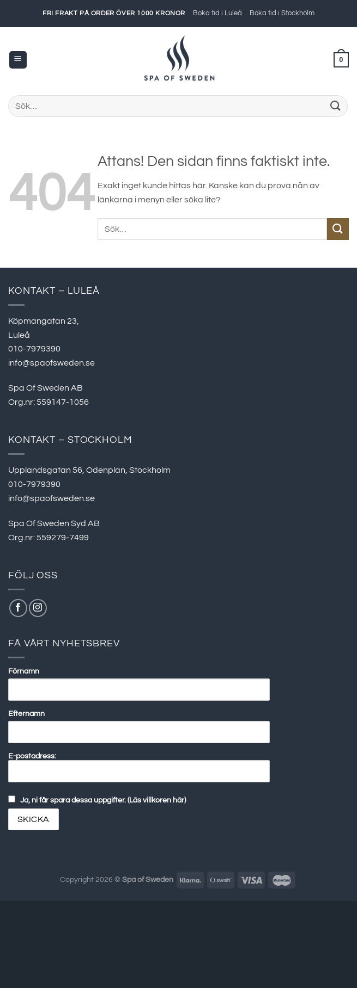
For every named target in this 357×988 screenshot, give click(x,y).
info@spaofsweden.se (51, 363)
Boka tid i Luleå (217, 13)
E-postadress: (139, 767)
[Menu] (18, 60)
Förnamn (23, 671)
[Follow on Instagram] (38, 608)
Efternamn (26, 713)
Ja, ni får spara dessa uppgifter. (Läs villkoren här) (103, 800)
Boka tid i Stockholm (282, 13)
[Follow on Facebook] (18, 608)
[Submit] (336, 105)
